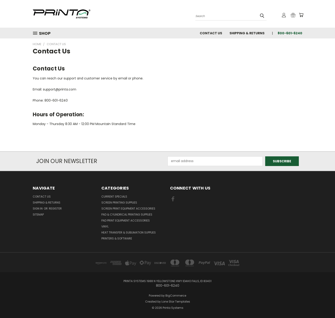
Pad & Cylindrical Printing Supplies (126, 214)
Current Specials (114, 196)
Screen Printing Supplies (119, 202)
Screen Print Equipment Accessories (128, 208)
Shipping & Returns (246, 33)
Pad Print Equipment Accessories (125, 220)
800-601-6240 (290, 33)
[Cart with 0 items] (301, 15)
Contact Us (211, 33)
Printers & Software (116, 238)
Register (55, 208)
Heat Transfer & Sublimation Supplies (128, 232)
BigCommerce (175, 296)
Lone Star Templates (176, 301)
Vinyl (105, 226)
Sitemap (38, 214)
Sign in (38, 208)
